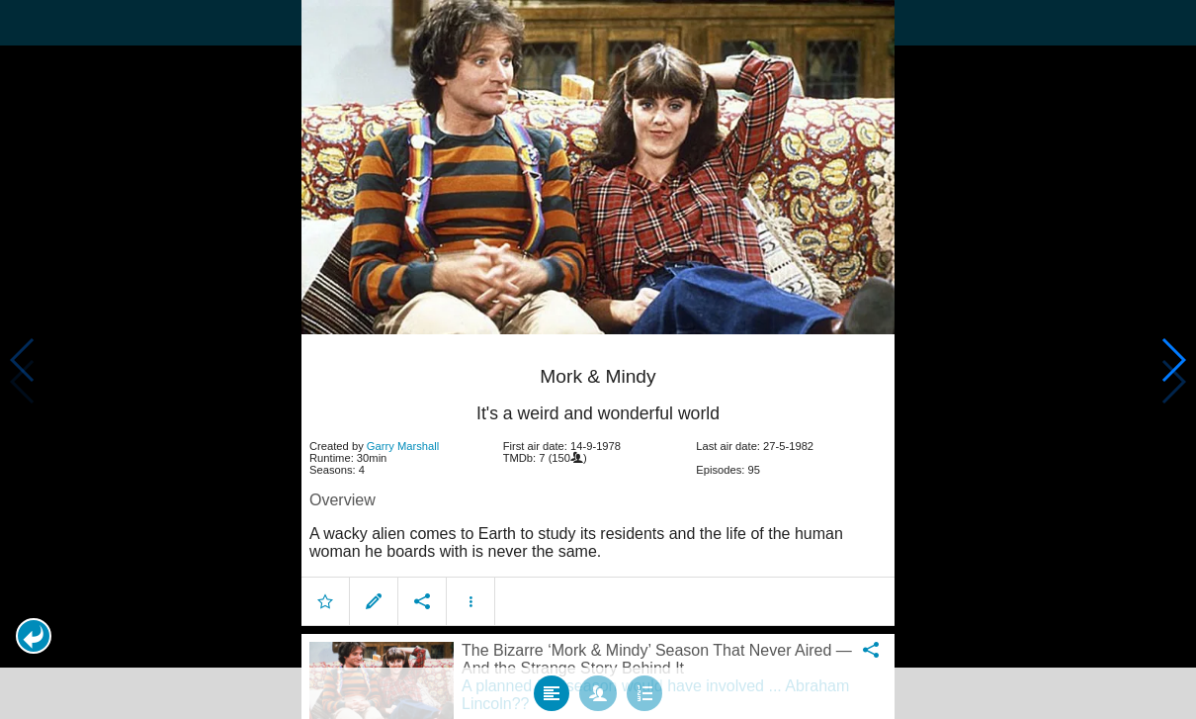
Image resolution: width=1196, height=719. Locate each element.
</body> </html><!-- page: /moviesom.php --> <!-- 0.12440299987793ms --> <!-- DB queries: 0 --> (598, 359)
